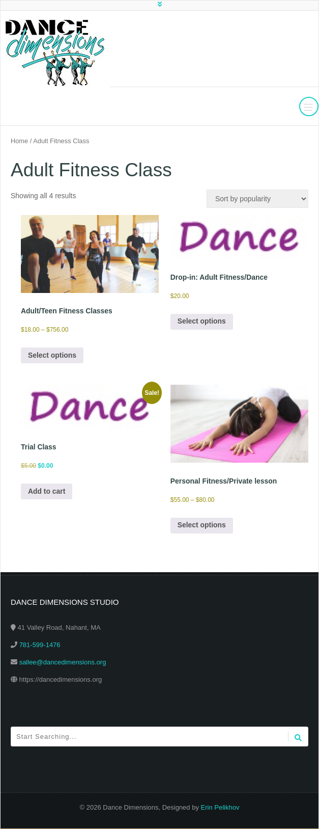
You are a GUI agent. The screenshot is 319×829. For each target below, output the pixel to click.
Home (19, 141)
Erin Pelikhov (220, 808)
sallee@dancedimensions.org (62, 662)
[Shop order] (257, 199)
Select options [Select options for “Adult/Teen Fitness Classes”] (52, 356)
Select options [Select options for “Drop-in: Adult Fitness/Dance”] (202, 322)
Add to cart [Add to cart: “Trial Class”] (47, 492)
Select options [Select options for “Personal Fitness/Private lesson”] (202, 526)
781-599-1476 (40, 645)
